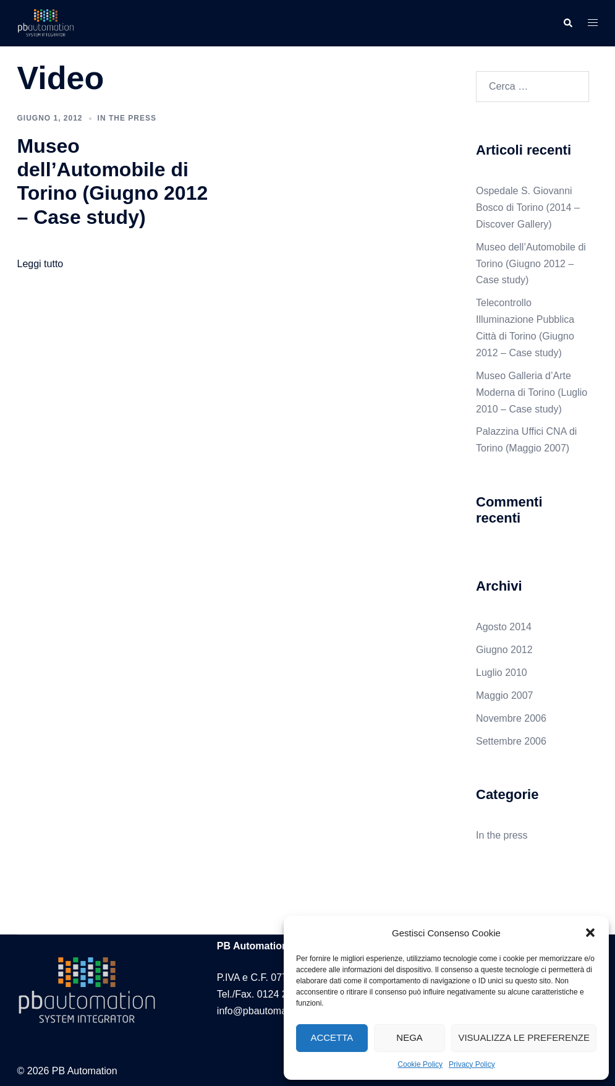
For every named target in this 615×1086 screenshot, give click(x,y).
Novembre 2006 (511, 718)
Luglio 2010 (501, 672)
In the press (127, 118)
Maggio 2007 (504, 695)
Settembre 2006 (511, 741)
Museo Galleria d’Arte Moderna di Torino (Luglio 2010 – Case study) (531, 392)
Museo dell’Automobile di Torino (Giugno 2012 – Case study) (531, 264)
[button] (590, 932)
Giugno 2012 (504, 649)
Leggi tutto (40, 264)
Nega (409, 1037)
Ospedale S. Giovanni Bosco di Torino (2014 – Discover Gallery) (528, 207)
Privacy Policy (472, 1064)
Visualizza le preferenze (524, 1037)
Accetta (331, 1037)
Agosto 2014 (504, 627)
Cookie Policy (420, 1064)
